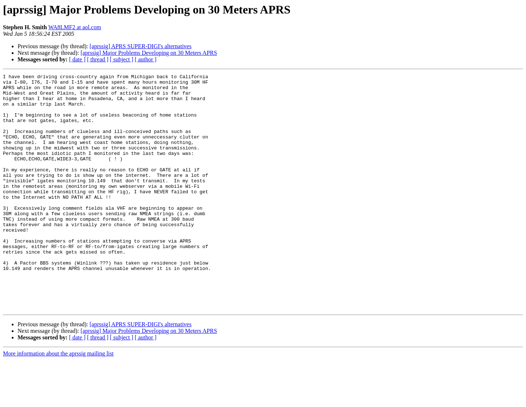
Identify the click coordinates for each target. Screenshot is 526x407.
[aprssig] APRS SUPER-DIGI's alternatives (140, 46)
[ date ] (77, 59)
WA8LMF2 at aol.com (74, 27)
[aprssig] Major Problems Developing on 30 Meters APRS (148, 53)
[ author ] (146, 59)
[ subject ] (121, 59)
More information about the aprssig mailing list (58, 401)
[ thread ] (97, 59)
